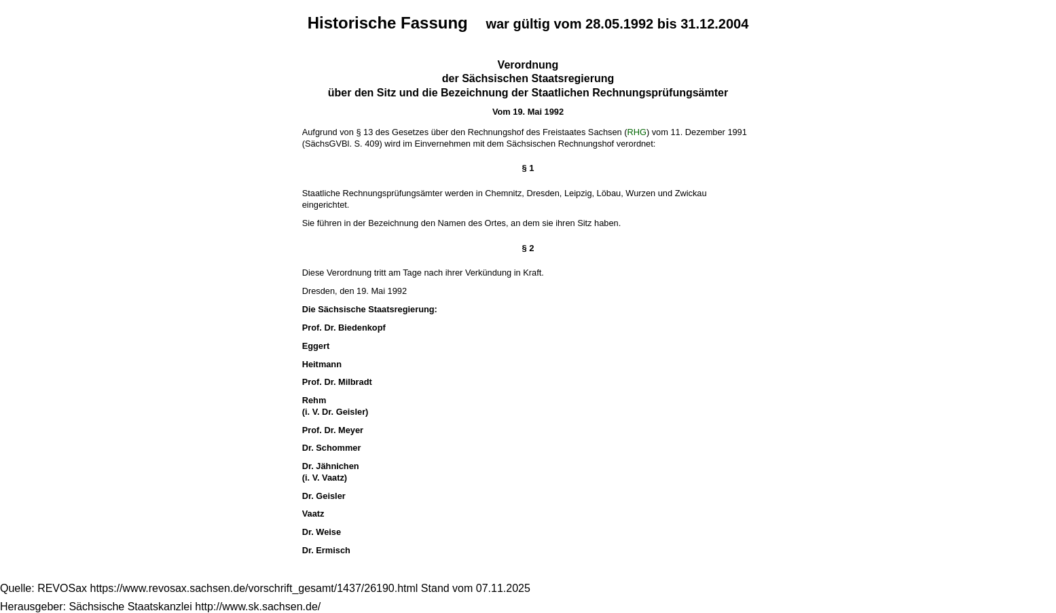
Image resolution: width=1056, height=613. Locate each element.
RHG (636, 132)
